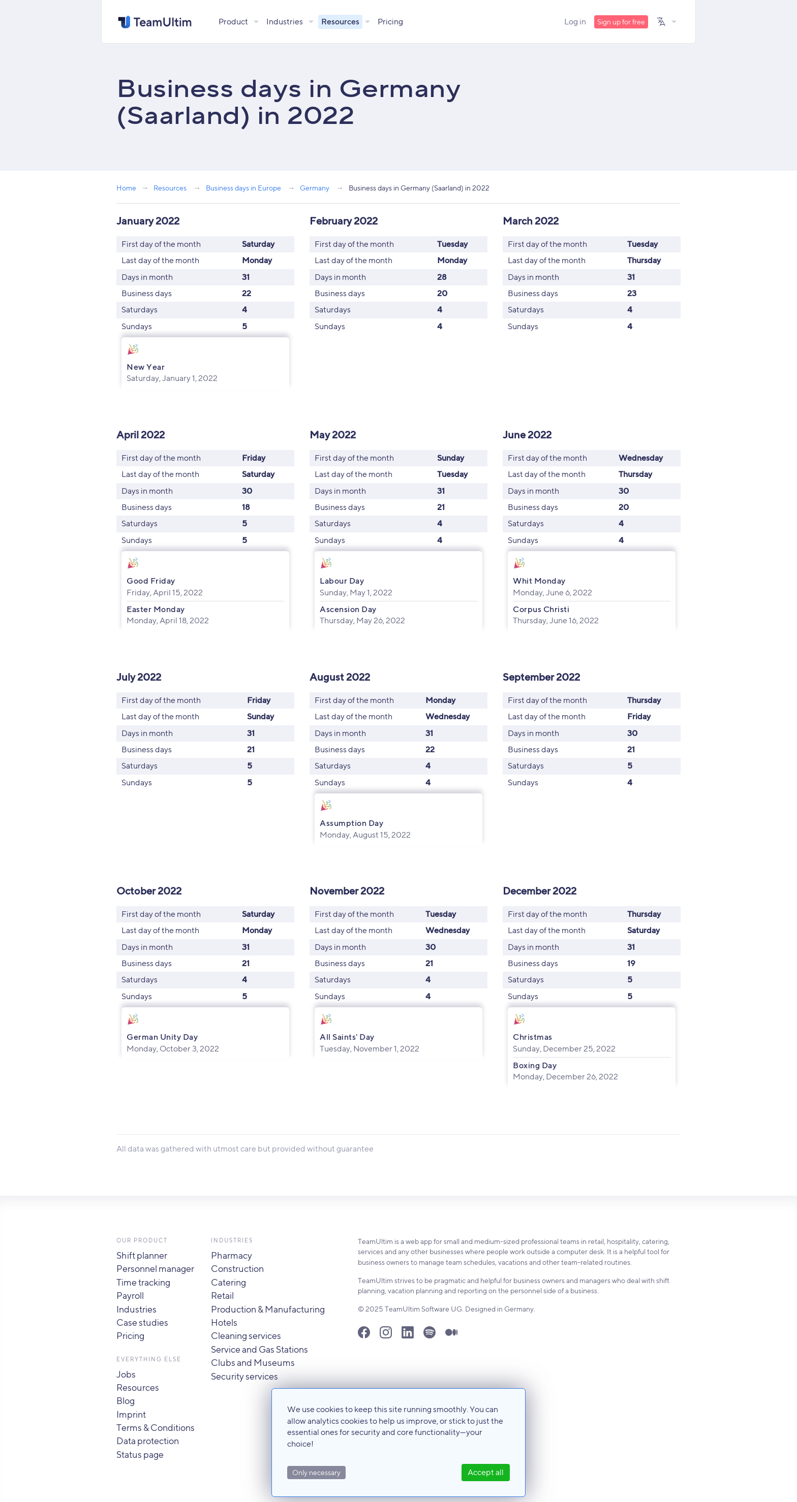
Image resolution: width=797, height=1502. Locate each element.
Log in (575, 21)
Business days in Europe (243, 187)
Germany (314, 187)
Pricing (391, 21)
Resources (341, 21)
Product (234, 21)
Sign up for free (621, 22)
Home (126, 187)
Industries (285, 21)
